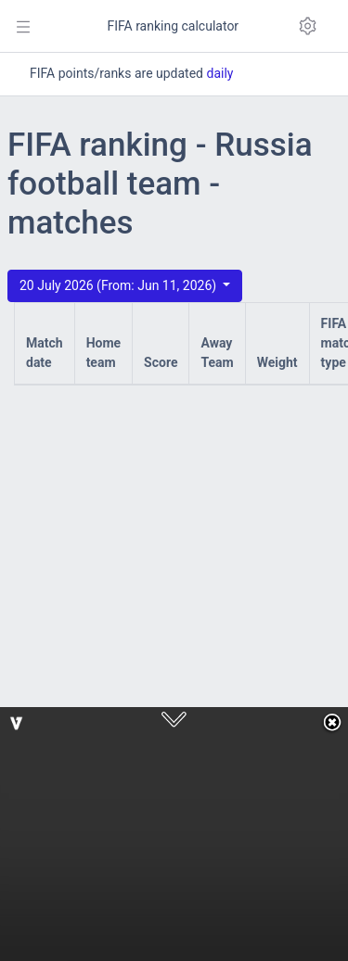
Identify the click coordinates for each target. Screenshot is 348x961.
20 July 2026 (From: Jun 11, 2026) (119, 285)
